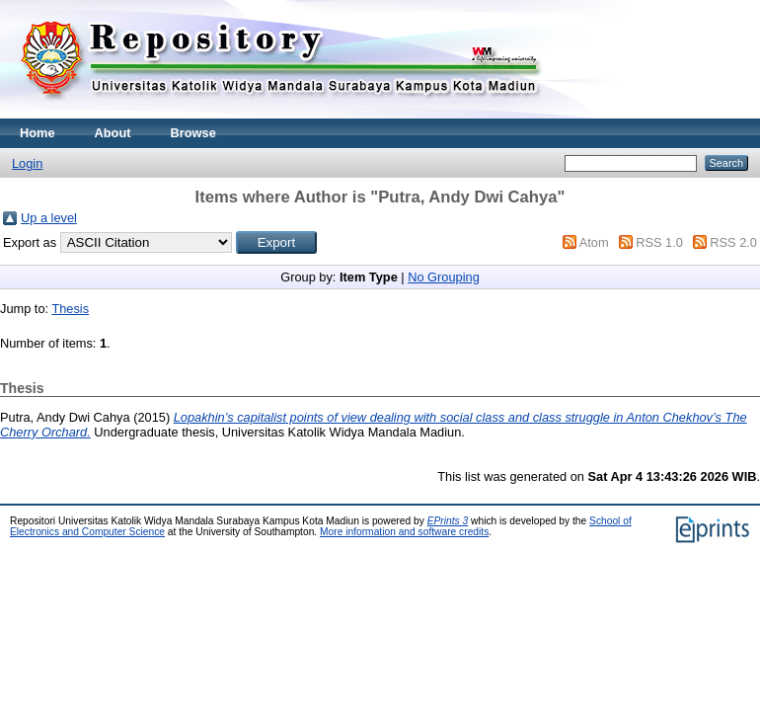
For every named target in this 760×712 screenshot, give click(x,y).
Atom (594, 242)
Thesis (70, 308)
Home (37, 132)
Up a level (49, 217)
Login (27, 163)
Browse (193, 132)
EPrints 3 (448, 520)
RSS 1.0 (659, 242)
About (113, 132)
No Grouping (444, 277)
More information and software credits (404, 531)
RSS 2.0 (733, 242)
